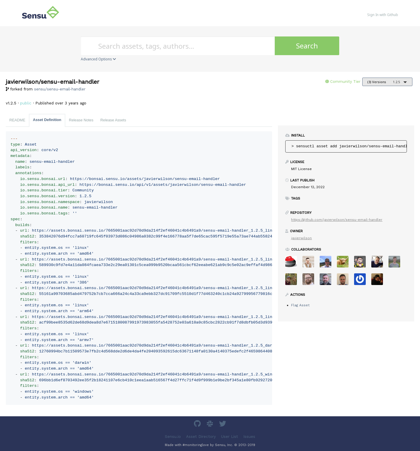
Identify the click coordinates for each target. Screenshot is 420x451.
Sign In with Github (382, 14)
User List (229, 436)
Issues (249, 436)
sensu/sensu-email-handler (59, 89)
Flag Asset (300, 305)
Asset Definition (47, 120)
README (17, 120)
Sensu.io (173, 436)
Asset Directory (201, 436)
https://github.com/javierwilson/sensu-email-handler (336, 220)
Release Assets (113, 120)
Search (307, 45)
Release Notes (81, 120)
